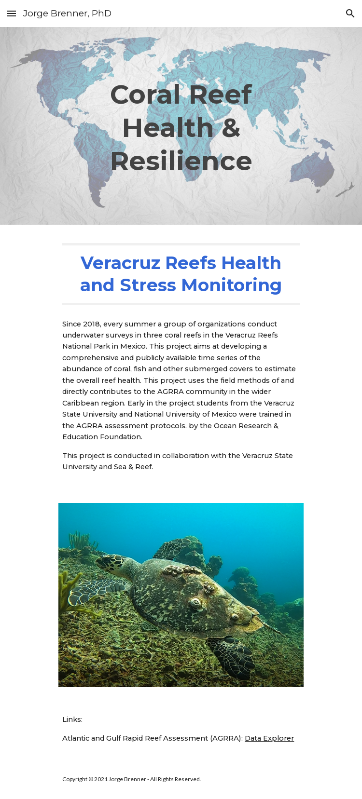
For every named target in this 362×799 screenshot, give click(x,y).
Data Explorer (269, 738)
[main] (180, 126)
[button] (11, 13)
